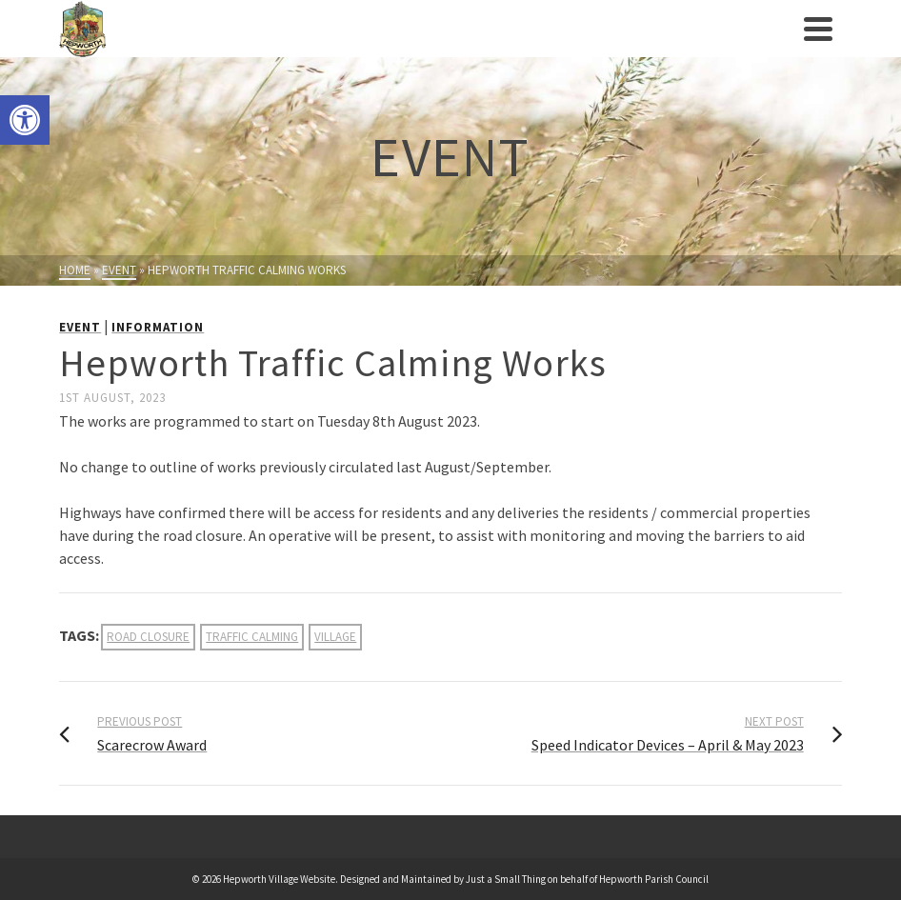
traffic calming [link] (252, 637)
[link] (25, 120)
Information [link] (157, 327)
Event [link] (80, 327)
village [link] (335, 637)
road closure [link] (148, 637)
